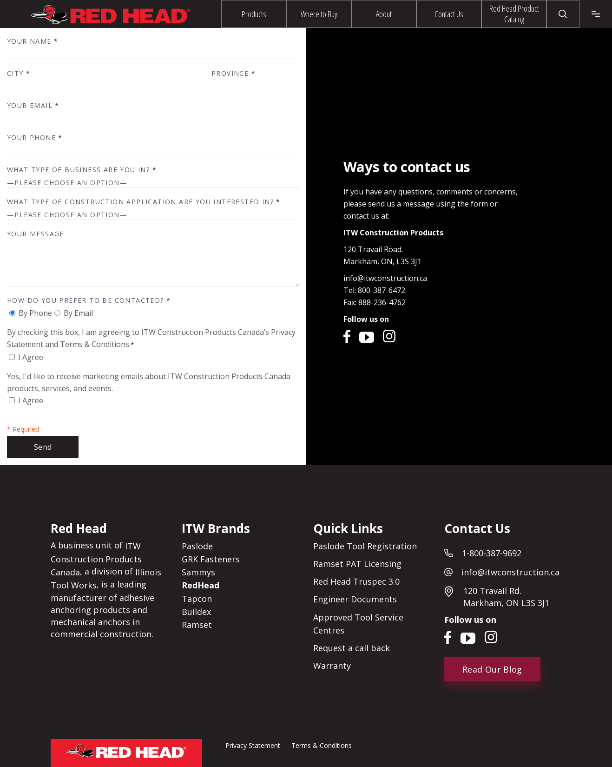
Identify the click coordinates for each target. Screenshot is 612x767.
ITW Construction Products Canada (96, 559)
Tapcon (197, 598)
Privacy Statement (252, 745)
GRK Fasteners (211, 559)
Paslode (197, 546)
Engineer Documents (355, 599)
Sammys (198, 572)
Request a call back (351, 648)
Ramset (197, 624)
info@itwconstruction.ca (385, 278)
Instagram (390, 336)
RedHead (200, 585)
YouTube (366, 336)
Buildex (196, 611)
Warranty (332, 665)
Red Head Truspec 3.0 (356, 581)
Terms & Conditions (321, 745)
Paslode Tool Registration (365, 546)
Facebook (348, 336)
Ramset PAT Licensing (357, 563)
